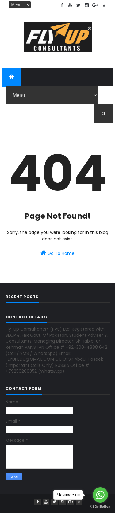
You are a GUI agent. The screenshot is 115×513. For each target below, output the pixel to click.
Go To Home (57, 253)
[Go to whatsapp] (100, 495)
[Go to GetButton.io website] (100, 507)
